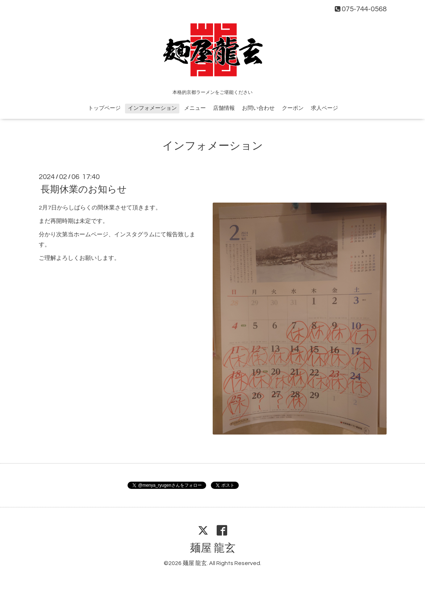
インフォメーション (152, 108)
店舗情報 (224, 108)
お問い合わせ (258, 108)
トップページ (104, 108)
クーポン (293, 108)
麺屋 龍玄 (213, 548)
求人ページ (324, 108)
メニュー (195, 108)
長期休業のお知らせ (84, 189)
